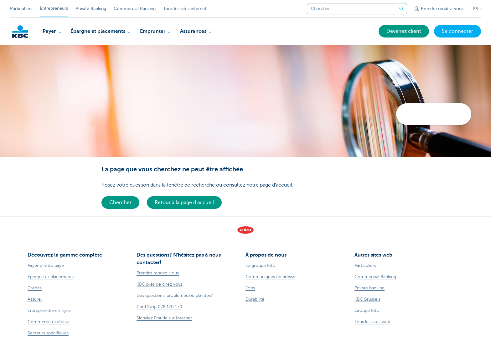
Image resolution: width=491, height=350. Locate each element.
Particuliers (21, 8)
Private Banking (90, 8)
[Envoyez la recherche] (401, 8)
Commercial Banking (135, 8)
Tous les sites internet (184, 8)
